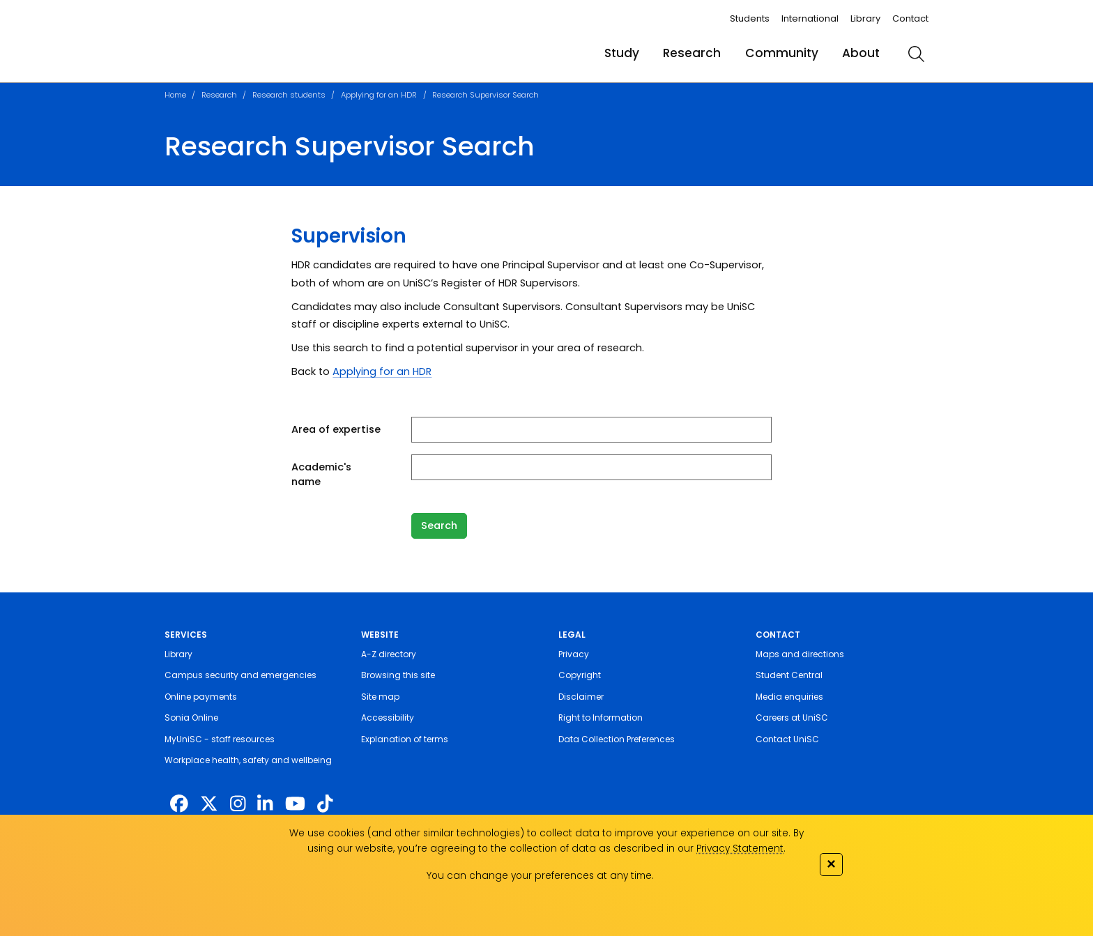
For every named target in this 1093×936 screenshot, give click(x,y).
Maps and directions (800, 654)
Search (439, 525)
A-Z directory (388, 654)
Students (750, 18)
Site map (380, 697)
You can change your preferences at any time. (540, 875)
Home (175, 94)
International (810, 18)
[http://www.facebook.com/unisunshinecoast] (179, 804)
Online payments (201, 697)
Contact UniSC (787, 739)
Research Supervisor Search (485, 94)
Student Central (789, 675)
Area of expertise (336, 429)
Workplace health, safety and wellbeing (248, 760)
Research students (289, 94)
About (861, 53)
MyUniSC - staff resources (220, 739)
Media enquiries (789, 697)
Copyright (579, 675)
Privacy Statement (740, 848)
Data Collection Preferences (616, 739)
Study (621, 53)
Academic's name (321, 474)
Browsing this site (398, 675)
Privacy (573, 654)
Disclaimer (581, 697)
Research (692, 53)
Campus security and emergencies (240, 675)
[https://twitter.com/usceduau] (209, 804)
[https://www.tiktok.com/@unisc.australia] (325, 804)
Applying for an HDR (379, 94)
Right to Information (600, 717)
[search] (915, 53)
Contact (910, 18)
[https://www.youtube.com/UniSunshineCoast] (295, 804)
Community (781, 53)
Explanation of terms (404, 739)
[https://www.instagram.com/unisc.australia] (237, 804)
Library (865, 18)
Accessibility (387, 717)
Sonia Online (191, 717)
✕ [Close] (831, 864)
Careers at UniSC (792, 717)
